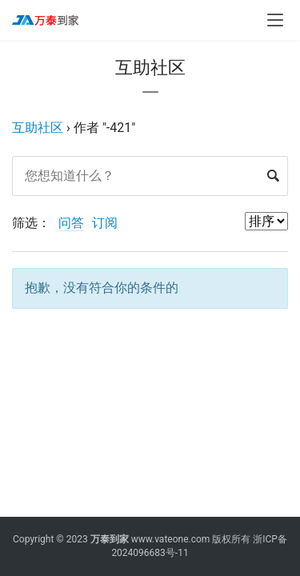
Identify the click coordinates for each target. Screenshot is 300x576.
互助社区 (37, 127)
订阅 (105, 222)
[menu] (275, 20)
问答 (71, 222)
